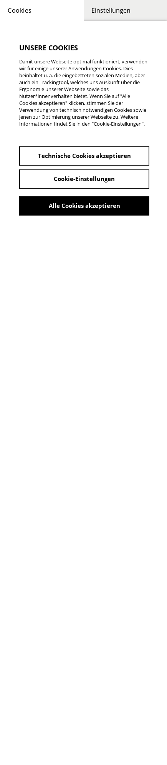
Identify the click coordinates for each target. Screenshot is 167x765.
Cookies (20, 10)
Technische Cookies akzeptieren (84, 155)
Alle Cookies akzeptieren (84, 205)
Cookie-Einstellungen (84, 179)
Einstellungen (111, 10)
